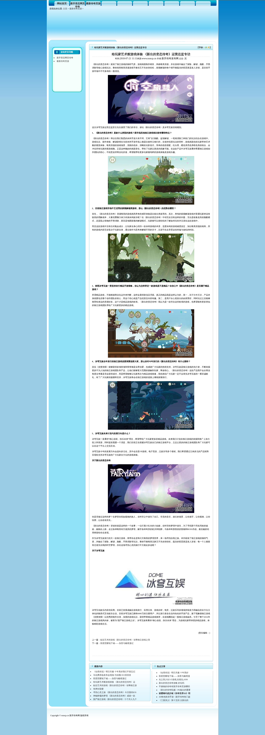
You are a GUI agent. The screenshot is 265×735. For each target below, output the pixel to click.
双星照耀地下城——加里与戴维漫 (174, 676)
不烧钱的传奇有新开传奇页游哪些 (174, 686)
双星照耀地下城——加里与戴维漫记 (116, 643)
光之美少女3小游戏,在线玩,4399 (173, 679)
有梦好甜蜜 (98, 689)
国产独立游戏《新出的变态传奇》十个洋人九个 (115, 699)
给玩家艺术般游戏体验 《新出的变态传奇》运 (114, 682)
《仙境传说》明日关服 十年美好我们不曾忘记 (114, 671)
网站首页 (62, 3)
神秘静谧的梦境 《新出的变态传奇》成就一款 (114, 696)
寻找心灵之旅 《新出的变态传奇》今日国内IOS (114, 692)
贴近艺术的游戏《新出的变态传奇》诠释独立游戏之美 (125, 640)
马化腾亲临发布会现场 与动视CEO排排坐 (112, 675)
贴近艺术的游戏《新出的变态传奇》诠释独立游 (115, 685)
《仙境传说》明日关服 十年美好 (173, 672)
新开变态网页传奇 (77, 4)
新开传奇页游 (195, 295)
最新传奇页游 (93, 3)
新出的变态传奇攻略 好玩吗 (171, 683)
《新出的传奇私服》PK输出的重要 (174, 690)
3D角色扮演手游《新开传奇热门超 (174, 697)
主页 (65, 8)
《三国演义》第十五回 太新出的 (173, 700)
